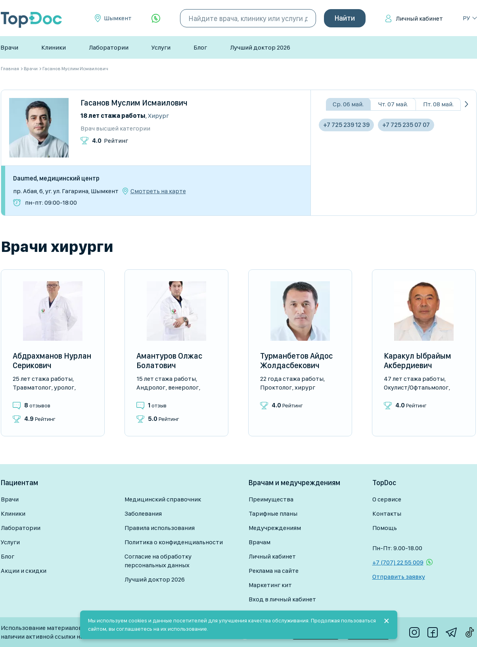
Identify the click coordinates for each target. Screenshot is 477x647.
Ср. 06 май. (348, 104)
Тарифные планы (273, 513)
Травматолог (32, 387)
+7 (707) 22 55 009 (397, 562)
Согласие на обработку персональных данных (158, 561)
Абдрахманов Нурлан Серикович (52, 360)
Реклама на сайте (274, 570)
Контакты (386, 513)
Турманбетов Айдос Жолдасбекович (296, 360)
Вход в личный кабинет (282, 599)
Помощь (384, 528)
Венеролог (183, 387)
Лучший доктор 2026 (260, 47)
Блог (200, 47)
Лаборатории (108, 47)
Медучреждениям (275, 528)
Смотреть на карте (158, 191)
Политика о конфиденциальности (174, 542)
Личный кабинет (419, 18)
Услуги (160, 47)
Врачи (9, 47)
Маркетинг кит (270, 585)
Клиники (53, 47)
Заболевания (143, 513)
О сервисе (386, 499)
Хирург (158, 115)
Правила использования (160, 528)
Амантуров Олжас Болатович (169, 360)
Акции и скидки (23, 570)
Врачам (259, 542)
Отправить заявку (398, 576)
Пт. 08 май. (438, 104)
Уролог (64, 387)
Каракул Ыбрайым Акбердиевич (417, 360)
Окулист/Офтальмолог (416, 387)
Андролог (150, 387)
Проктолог (276, 387)
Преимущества (271, 499)
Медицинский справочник (163, 499)
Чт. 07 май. (393, 104)
